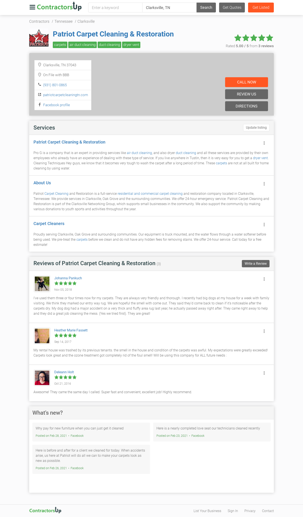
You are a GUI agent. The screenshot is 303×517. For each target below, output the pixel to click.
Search (206, 7)
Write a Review (256, 264)
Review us (246, 94)
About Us (42, 182)
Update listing (256, 127)
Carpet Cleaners (48, 223)
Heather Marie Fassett (71, 330)
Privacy (250, 511)
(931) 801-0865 (55, 85)
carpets (60, 44)
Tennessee (64, 21)
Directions (247, 106)
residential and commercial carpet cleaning (150, 194)
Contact (268, 511)
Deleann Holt (64, 372)
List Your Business (207, 511)
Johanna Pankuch (68, 278)
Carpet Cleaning (56, 194)
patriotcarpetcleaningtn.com (65, 95)
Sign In (233, 511)
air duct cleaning (82, 44)
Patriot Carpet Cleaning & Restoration (113, 34)
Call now (246, 82)
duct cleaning (109, 44)
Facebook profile (56, 105)
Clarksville (86, 21)
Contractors (39, 21)
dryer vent (131, 44)
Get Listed (261, 7)
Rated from (250, 46)
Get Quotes (232, 7)
